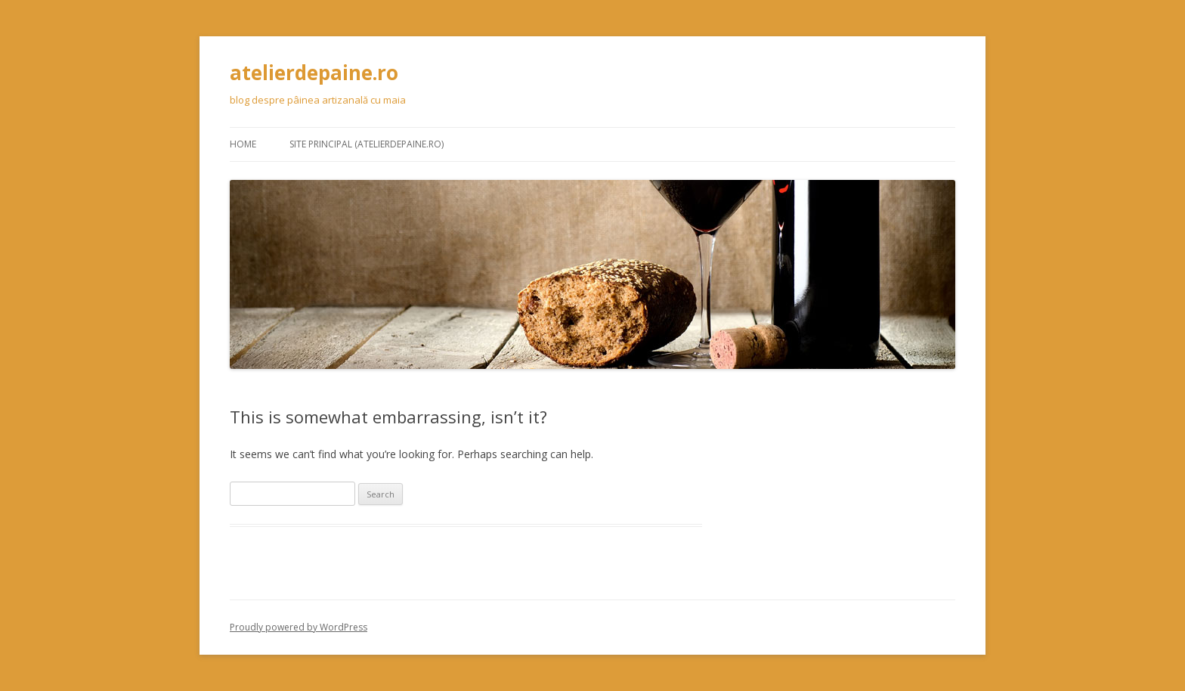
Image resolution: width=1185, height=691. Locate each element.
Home (243, 144)
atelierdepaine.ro (314, 72)
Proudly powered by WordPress (298, 627)
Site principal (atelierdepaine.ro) (366, 144)
